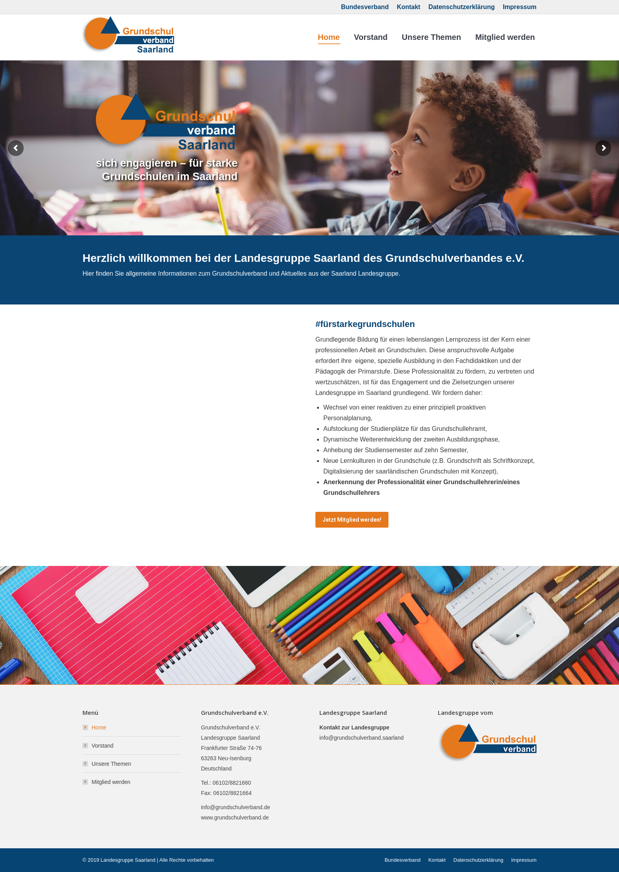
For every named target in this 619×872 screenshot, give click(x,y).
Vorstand (102, 745)
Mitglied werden (111, 782)
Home (99, 727)
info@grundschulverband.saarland (361, 738)
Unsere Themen (111, 764)
